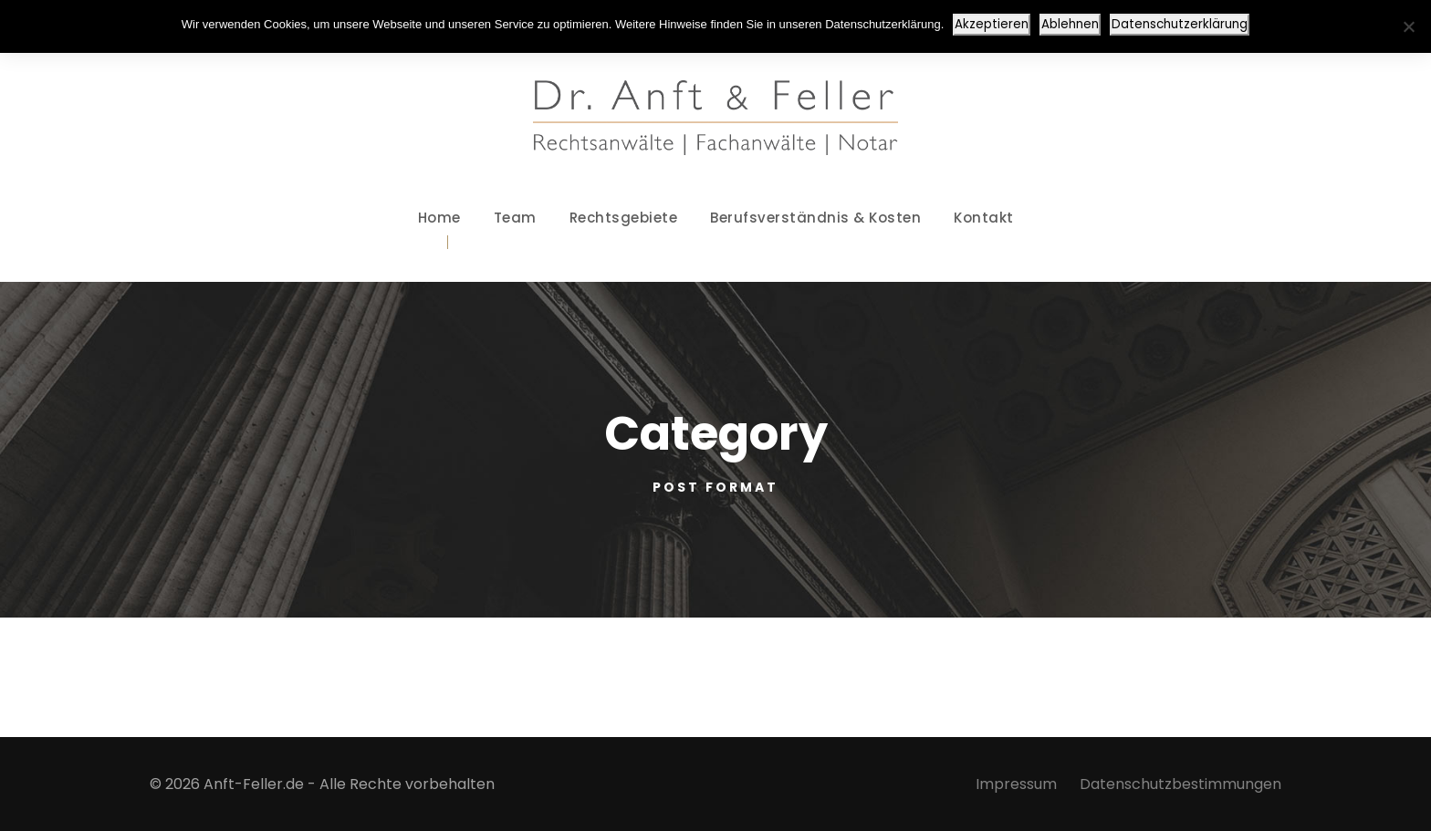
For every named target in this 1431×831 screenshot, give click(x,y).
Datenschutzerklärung (1180, 24)
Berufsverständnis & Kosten (815, 217)
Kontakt (984, 217)
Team (515, 217)
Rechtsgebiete (623, 217)
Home (439, 217)
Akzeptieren (992, 24)
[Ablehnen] (1408, 26)
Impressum (1016, 784)
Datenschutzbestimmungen (1180, 784)
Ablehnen (1070, 24)
